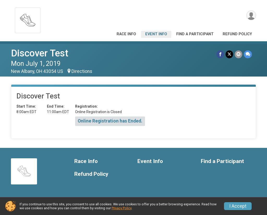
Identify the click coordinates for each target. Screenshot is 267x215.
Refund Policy (237, 34)
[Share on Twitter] (229, 54)
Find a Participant (195, 34)
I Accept (237, 206)
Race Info (126, 34)
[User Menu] (251, 15)
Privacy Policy (121, 208)
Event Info (156, 34)
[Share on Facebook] (220, 54)
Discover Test (39, 53)
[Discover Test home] (28, 19)
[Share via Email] (238, 54)
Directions (81, 71)
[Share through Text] (248, 54)
